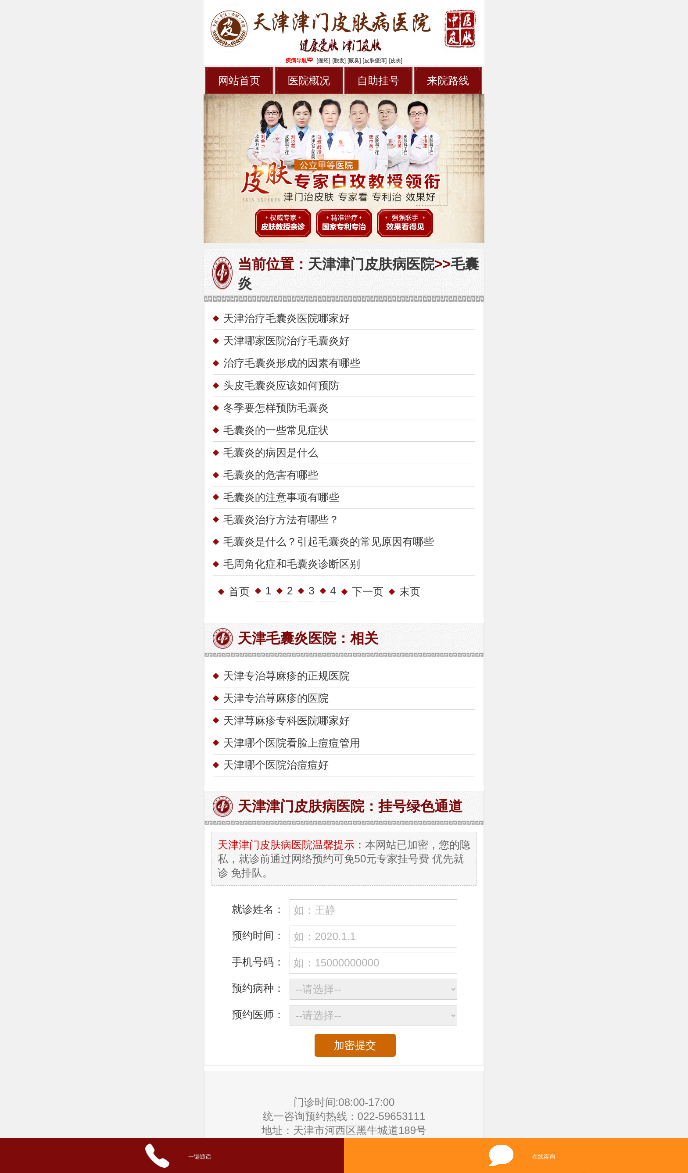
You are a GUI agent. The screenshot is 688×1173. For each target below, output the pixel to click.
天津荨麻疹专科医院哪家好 (286, 720)
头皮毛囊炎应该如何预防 (281, 385)
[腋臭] (354, 60)
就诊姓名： (258, 909)
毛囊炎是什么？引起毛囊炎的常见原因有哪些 (328, 541)
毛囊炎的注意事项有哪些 (281, 497)
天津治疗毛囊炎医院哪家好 (286, 318)
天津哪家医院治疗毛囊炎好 (286, 341)
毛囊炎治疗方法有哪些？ (281, 520)
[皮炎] (395, 60)
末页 (409, 591)
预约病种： (258, 988)
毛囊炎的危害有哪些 (270, 475)
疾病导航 (299, 60)
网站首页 (239, 80)
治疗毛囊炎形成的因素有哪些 (291, 363)
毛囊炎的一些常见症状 (276, 430)
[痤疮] (323, 60)
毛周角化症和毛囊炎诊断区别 (291, 564)
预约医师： (258, 1014)
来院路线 (448, 80)
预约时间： (258, 935)
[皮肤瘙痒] (375, 60)
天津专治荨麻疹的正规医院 (286, 676)
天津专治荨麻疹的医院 (276, 698)
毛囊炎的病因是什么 (270, 452)
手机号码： (258, 962)
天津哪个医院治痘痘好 (276, 765)
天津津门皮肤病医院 (371, 264)
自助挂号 (378, 80)
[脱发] (339, 60)
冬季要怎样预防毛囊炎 (276, 408)
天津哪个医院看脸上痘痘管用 (291, 743)
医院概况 (309, 80)
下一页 (367, 591)
